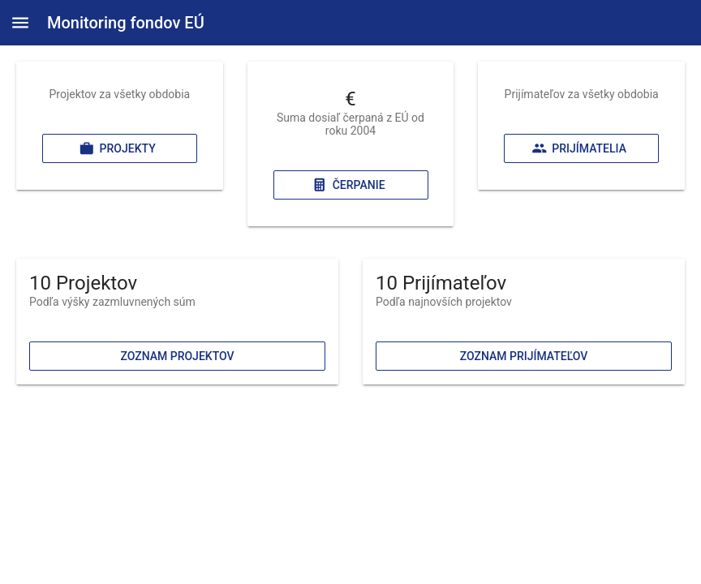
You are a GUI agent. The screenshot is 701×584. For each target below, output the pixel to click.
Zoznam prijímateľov (524, 356)
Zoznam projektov (177, 356)
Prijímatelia (578, 148)
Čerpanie (348, 185)
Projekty (117, 148)
